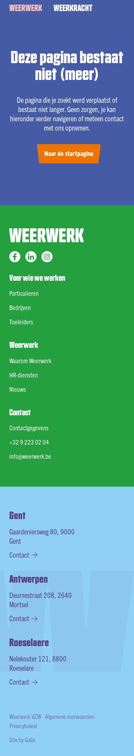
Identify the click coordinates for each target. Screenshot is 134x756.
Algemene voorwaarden (69, 716)
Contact (23, 554)
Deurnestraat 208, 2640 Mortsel (40, 599)
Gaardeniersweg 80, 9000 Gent (42, 536)
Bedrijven (20, 307)
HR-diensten (23, 375)
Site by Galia (22, 739)
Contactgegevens (29, 427)
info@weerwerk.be (30, 456)
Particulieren (24, 293)
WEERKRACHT (73, 7)
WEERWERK (25, 7)
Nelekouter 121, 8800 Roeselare (37, 663)
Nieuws (17, 389)
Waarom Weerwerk (30, 360)
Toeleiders (21, 322)
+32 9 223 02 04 (29, 442)
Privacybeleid (23, 725)
